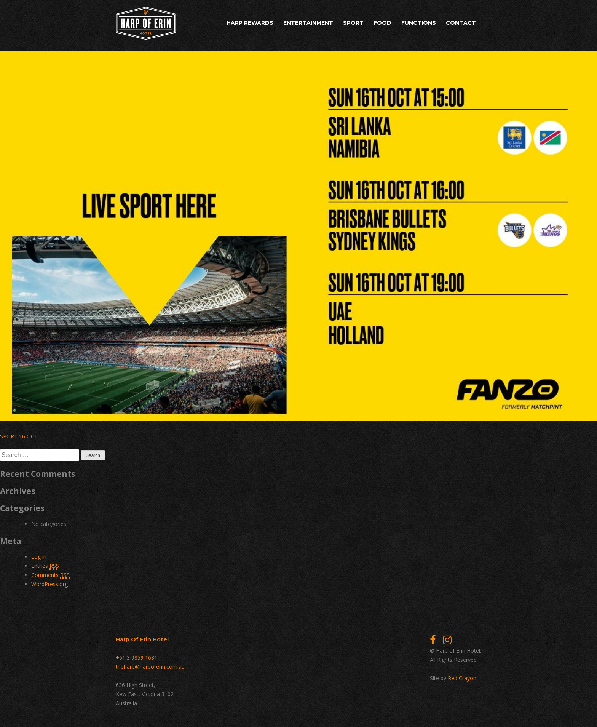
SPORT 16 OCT (19, 436)
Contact (461, 22)
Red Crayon (462, 678)
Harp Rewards (250, 22)
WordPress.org (49, 584)
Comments (50, 575)
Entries (45, 566)
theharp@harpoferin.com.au (150, 666)
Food (382, 22)
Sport (353, 22)
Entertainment (308, 22)
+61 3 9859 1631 (136, 657)
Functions (418, 22)
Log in (38, 556)
